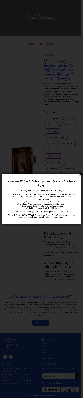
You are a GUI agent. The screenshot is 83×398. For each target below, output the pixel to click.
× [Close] (81, 174)
